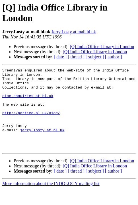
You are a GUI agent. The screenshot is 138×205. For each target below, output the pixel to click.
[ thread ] (76, 56)
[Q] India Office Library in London (102, 46)
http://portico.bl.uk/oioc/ (31, 122)
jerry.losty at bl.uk (42, 142)
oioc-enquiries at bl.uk (27, 101)
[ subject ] (95, 56)
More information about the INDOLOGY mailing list (51, 199)
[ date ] (60, 56)
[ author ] (113, 56)
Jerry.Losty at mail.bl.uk (74, 31)
